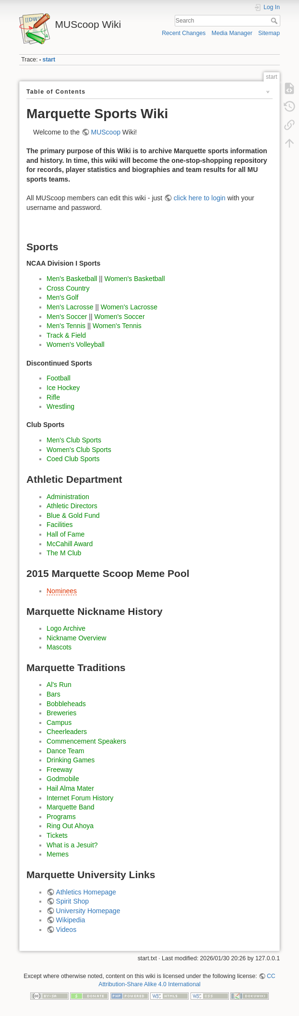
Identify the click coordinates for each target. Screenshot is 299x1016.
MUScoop (105, 132)
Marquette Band (71, 807)
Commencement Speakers (86, 741)
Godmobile (63, 779)
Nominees (62, 591)
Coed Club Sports (73, 459)
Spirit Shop (72, 901)
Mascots (59, 647)
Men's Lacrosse (70, 307)
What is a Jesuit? (72, 845)
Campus (59, 722)
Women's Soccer (119, 316)
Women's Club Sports (79, 449)
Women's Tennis (117, 326)
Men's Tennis (66, 326)
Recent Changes (183, 33)
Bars (53, 694)
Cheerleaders (67, 731)
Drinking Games (71, 760)
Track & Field (66, 335)
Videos (66, 929)
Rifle (53, 397)
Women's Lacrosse (129, 307)
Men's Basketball (72, 278)
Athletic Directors (72, 506)
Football (59, 378)
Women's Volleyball (76, 344)
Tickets (57, 835)
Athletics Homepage (86, 892)
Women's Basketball (134, 278)
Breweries (61, 713)
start (49, 59)
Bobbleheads (66, 704)
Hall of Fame (65, 534)
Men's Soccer (67, 316)
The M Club (64, 553)
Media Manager (232, 33)
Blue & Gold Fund (73, 515)
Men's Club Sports (74, 440)
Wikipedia (70, 920)
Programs (61, 816)
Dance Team (65, 751)
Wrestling (60, 406)
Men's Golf (62, 297)
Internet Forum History (80, 798)
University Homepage (88, 911)
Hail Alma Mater (70, 788)
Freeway (59, 769)
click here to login (200, 198)
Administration (68, 497)
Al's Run (59, 684)
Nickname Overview (76, 638)
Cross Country (68, 288)
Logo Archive (66, 628)
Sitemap (269, 33)
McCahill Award (70, 544)
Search (275, 20)
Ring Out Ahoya (70, 826)
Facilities (59, 524)
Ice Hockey (63, 388)
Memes (58, 854)
